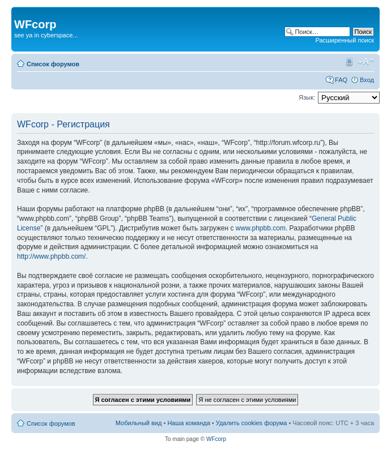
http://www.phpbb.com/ (51, 256)
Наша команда (188, 423)
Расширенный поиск (344, 40)
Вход (367, 79)
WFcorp (216, 439)
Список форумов (53, 64)
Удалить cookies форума (251, 423)
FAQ (341, 79)
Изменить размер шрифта (366, 62)
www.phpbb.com (261, 228)
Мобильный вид (348, 62)
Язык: (307, 97)
